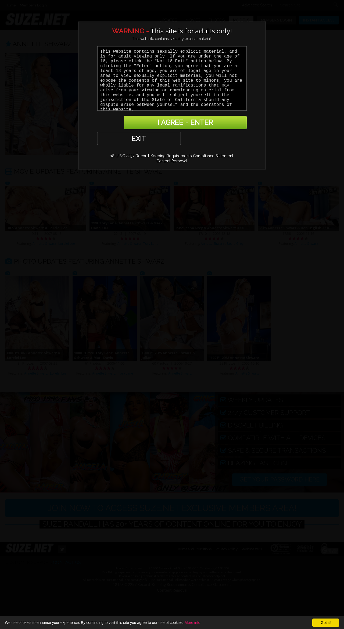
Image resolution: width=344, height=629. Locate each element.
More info (192, 622)
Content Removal (171, 146)
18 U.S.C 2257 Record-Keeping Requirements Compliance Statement (172, 140)
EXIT (116, 123)
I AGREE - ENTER (194, 123)
